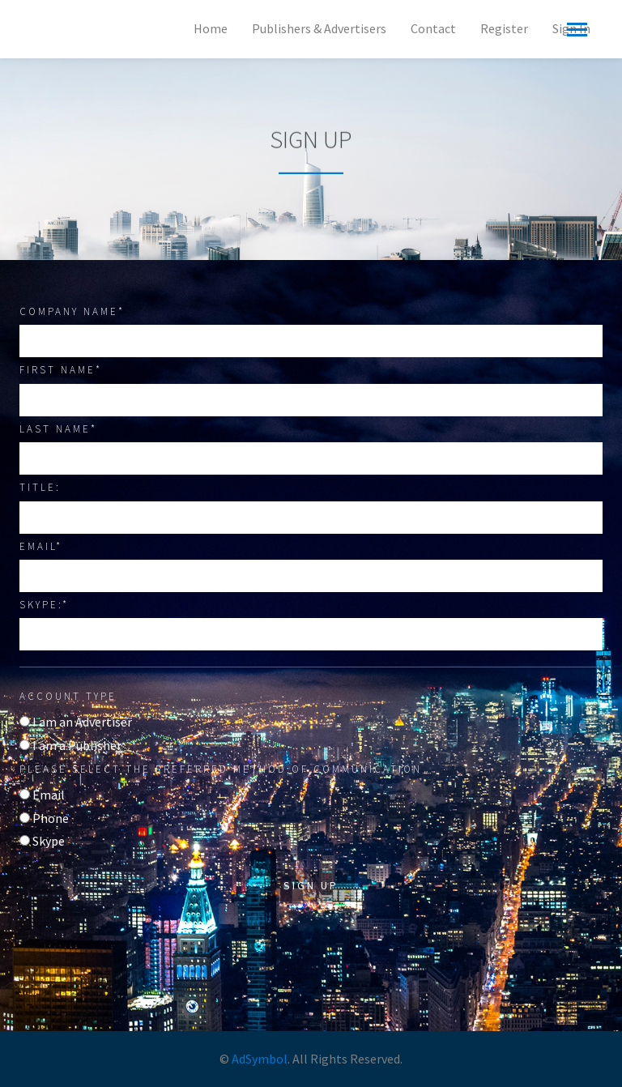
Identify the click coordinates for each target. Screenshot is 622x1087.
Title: (40, 487)
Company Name (72, 311)
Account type (68, 696)
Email (40, 546)
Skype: (44, 605)
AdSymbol (260, 1059)
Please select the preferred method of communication (220, 769)
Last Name (58, 429)
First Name (60, 370)
